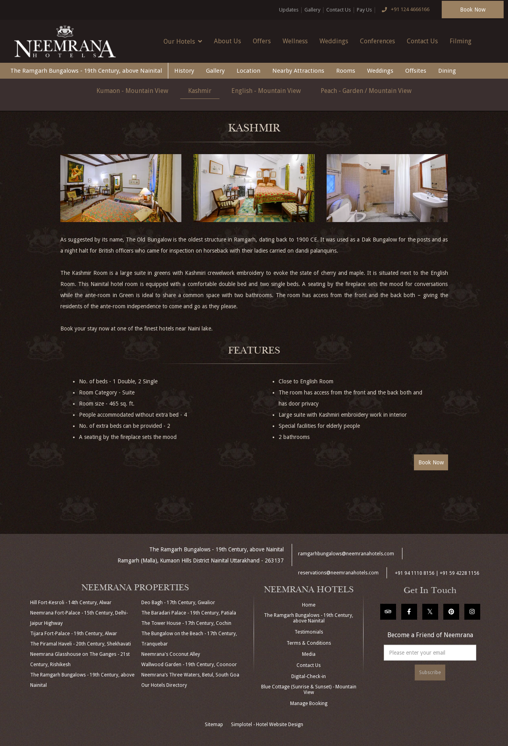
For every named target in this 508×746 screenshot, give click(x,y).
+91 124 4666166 (403, 10)
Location (248, 70)
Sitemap (214, 724)
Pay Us (364, 10)
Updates (288, 10)
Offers (262, 41)
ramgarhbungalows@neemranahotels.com (346, 554)
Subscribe (430, 672)
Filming (460, 41)
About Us (227, 41)
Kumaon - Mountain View (132, 91)
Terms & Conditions (309, 643)
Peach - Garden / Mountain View (366, 91)
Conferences (377, 41)
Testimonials (308, 632)
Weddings (333, 41)
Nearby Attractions (298, 70)
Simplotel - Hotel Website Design (267, 724)
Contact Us (338, 10)
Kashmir (200, 91)
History (184, 70)
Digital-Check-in (308, 676)
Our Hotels (183, 41)
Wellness (295, 41)
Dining (447, 70)
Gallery (312, 10)
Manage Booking (308, 703)
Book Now (472, 9)
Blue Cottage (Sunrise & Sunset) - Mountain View (308, 689)
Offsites (415, 70)
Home (309, 605)
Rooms (345, 70)
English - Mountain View (266, 91)
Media (309, 654)
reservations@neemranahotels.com (338, 573)
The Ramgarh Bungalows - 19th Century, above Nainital (86, 70)
